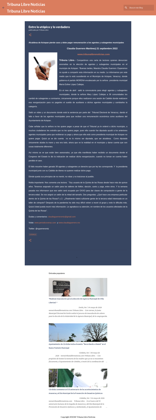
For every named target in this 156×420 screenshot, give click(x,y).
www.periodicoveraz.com (45, 223)
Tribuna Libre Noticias (26, 4)
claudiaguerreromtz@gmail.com (62, 217)
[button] (30, 35)
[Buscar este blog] (141, 8)
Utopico (33, 234)
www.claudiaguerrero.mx (69, 223)
